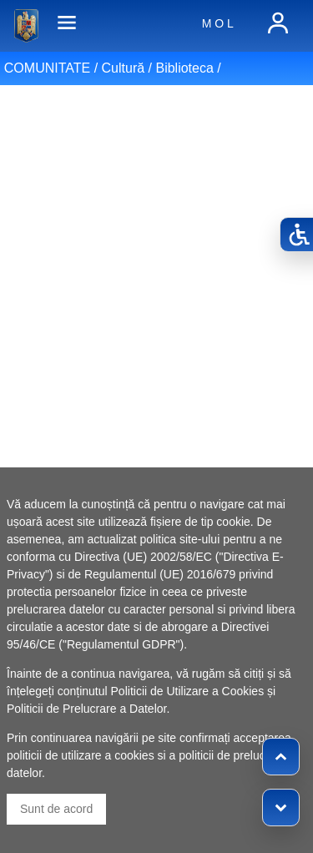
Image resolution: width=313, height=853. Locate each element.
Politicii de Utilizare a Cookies (188, 691)
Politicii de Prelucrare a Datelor (86, 708)
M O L (218, 23)
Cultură (123, 68)
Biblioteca (184, 68)
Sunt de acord (56, 808)
